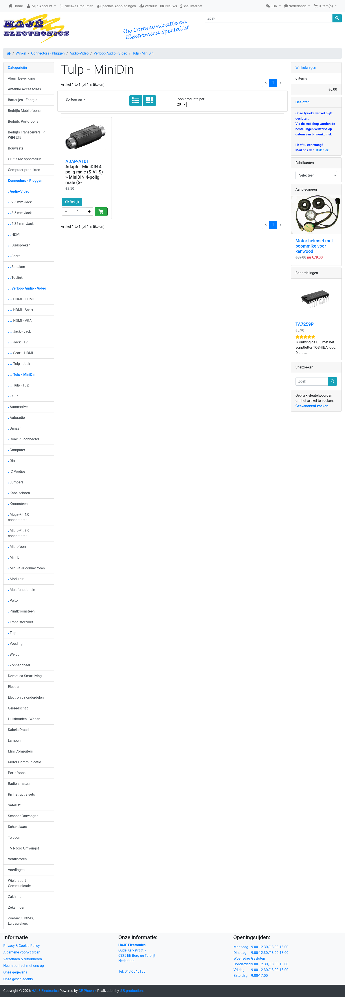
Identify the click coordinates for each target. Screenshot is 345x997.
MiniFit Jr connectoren (26, 568)
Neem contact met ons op (23, 966)
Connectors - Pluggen (47, 53)
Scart (14, 256)
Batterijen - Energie (22, 100)
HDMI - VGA (20, 321)
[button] (273, 6)
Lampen (14, 740)
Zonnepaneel (19, 665)
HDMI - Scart (20, 310)
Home (16, 6)
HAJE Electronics (45, 991)
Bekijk (72, 202)
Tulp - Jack (19, 364)
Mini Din (15, 557)
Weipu (13, 654)
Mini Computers (20, 751)
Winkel (21, 53)
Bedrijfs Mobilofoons (24, 111)
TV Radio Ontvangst (23, 848)
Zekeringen (16, 907)
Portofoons (17, 773)
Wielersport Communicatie (19, 883)
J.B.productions (132, 991)
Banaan (15, 428)
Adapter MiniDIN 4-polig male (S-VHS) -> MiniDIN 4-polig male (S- (85, 174)
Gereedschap (18, 708)
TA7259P (304, 324)
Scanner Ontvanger (23, 816)
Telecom (14, 837)
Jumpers (16, 482)
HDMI (14, 234)
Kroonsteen (18, 504)
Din (11, 461)
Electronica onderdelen (26, 697)
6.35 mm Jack (21, 224)
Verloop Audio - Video (110, 53)
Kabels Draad (18, 730)
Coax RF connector (23, 439)
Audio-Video (79, 53)
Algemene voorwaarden (21, 952)
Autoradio (16, 418)
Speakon (16, 267)
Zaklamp (15, 897)
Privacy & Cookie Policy (21, 946)
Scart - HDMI (20, 353)
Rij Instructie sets (21, 794)
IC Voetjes (17, 471)
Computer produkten (24, 170)
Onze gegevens (15, 972)
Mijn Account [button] (39, 6)
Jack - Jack (19, 331)
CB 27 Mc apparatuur (24, 159)
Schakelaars (17, 827)
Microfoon (17, 547)
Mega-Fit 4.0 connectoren (18, 517)
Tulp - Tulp (18, 385)
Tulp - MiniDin (143, 53)
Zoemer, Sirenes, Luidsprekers (21, 921)
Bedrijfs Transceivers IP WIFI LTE (26, 135)
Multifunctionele (21, 590)
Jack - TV (18, 342)
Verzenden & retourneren (22, 959)
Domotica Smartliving (25, 676)
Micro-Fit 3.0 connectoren (18, 533)
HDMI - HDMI (21, 299)
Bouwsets (15, 148)
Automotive (18, 407)
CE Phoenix (88, 991)
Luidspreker (19, 245)
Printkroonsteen (21, 611)
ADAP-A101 (77, 161)
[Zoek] (269, 18)
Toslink (15, 277)
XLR (13, 396)
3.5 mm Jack (20, 213)
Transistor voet (20, 622)
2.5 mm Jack (20, 202)
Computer (16, 450)
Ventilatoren (17, 859)
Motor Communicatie (24, 762)
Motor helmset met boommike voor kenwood (314, 246)
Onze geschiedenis (18, 979)
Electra (13, 687)
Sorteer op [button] (74, 99)
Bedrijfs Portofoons (23, 121)
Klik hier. (322, 150)
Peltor (13, 600)
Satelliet (14, 805)
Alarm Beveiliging (21, 78)
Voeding (15, 644)
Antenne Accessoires (24, 89)
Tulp (12, 633)
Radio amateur (19, 784)
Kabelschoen (19, 493)
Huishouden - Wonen (24, 719)
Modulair (16, 579)
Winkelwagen (305, 68)
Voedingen (16, 870)
